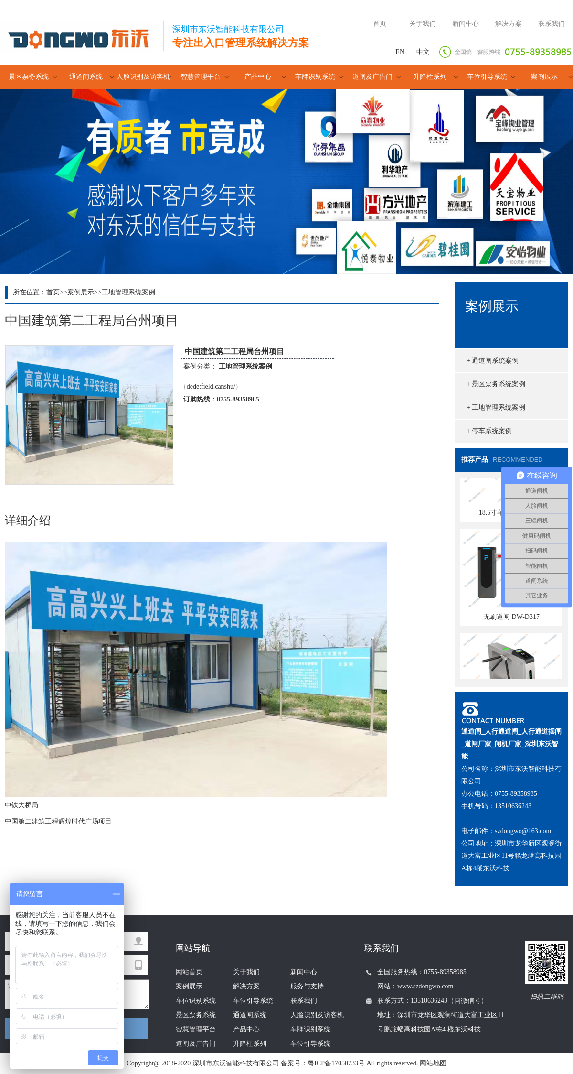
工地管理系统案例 (128, 292)
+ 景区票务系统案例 (496, 384)
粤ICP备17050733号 (336, 1063)
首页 (379, 23)
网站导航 (193, 948)
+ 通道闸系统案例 (493, 360)
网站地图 (433, 1063)
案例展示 (544, 76)
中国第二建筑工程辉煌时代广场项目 (58, 821)
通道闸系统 (86, 76)
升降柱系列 (429, 76)
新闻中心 (465, 23)
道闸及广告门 (372, 76)
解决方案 (508, 23)
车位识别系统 (196, 1000)
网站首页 (189, 972)
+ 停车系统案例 (489, 430)
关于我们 (422, 23)
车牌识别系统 (315, 76)
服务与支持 (307, 986)
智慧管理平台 (200, 76)
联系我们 (551, 23)
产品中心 (257, 76)
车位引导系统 (487, 76)
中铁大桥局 (21, 805)
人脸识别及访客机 (143, 76)
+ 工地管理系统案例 (496, 407)
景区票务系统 (29, 76)
